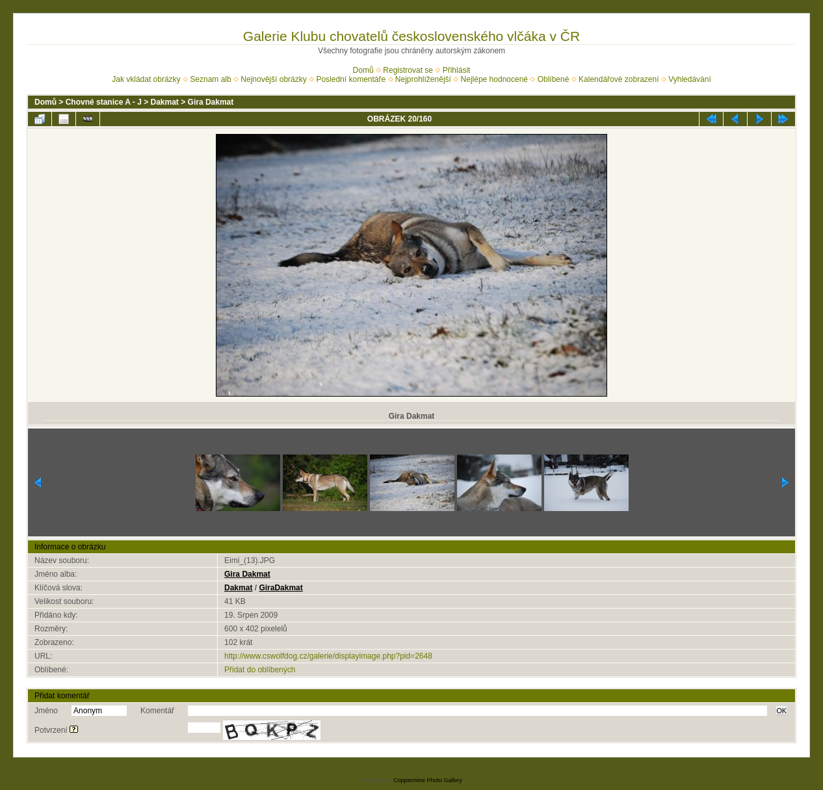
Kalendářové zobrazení (619, 79)
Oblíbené (553, 79)
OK (781, 711)
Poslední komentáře (350, 79)
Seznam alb (210, 79)
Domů (363, 70)
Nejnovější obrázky (273, 79)
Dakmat (165, 102)
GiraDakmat (280, 587)
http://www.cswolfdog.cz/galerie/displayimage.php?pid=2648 (328, 656)
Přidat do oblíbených (259, 669)
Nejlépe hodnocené (494, 79)
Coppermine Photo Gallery (427, 780)
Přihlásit (457, 70)
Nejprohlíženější (423, 79)
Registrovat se (408, 70)
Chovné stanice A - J (104, 102)
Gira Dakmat (211, 102)
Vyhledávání (689, 79)
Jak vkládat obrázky (146, 79)
